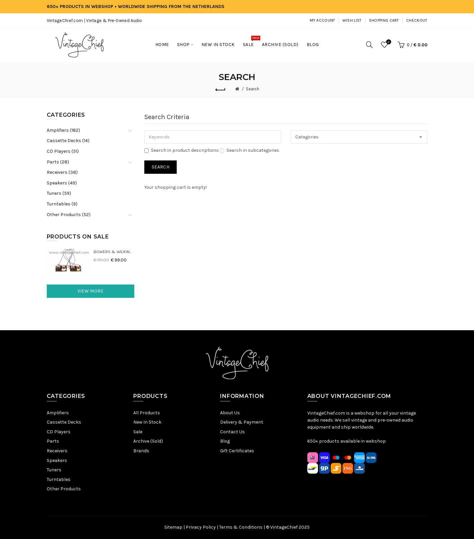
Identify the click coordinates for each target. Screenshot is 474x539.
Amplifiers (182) (63, 130)
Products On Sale (78, 236)
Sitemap (173, 527)
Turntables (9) (62, 204)
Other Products (64, 489)
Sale (137, 432)
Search (252, 88)
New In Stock (147, 422)
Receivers (57, 451)
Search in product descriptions (181, 150)
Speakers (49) (62, 183)
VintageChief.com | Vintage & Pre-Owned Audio (94, 20)
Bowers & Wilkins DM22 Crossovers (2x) (114, 251)
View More (90, 291)
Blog (225, 441)
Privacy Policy (201, 527)
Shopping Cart (384, 20)
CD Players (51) (63, 151)
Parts (53, 441)
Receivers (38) (62, 172)
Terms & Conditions (241, 527)
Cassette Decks (64, 422)
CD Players (58, 432)
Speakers (57, 460)
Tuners (54, 470)
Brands (141, 451)
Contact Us (232, 432)
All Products (146, 413)
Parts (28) (58, 162)
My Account (322, 20)
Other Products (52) (69, 214)
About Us (230, 413)
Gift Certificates (237, 451)
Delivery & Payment (241, 422)
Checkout (416, 20)
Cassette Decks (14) (68, 140)
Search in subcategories (249, 150)
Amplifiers (58, 413)
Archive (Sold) (148, 441)
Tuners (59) (59, 193)
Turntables (58, 479)
